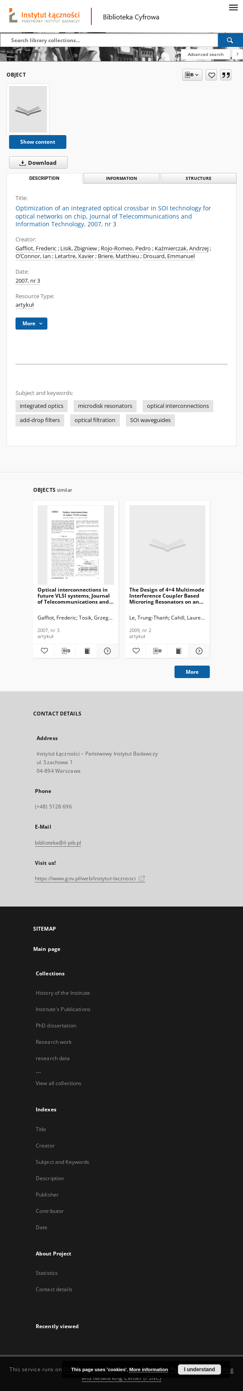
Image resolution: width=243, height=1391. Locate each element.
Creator (45, 1145)
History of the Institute (63, 992)
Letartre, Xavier (74, 256)
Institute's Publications (63, 1009)
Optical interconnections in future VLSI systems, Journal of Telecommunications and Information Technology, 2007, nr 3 (73, 595)
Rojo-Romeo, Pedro (126, 248)
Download (36, 162)
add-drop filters (40, 420)
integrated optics (41, 406)
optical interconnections (178, 406)
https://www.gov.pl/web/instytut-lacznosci (90, 878)
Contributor (50, 1211)
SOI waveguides (150, 420)
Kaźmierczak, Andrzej (182, 248)
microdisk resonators (105, 406)
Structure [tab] (199, 178)
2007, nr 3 (28, 280)
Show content (37, 141)
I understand (199, 1369)
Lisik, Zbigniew (78, 248)
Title (41, 1129)
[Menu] (233, 7)
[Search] (230, 40)
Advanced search (206, 54)
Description (50, 1178)
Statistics (47, 1273)
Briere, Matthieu (118, 256)
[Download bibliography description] (65, 651)
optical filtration (95, 420)
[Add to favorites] (211, 74)
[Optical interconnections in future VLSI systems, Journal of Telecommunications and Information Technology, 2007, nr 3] (76, 545)
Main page (46, 949)
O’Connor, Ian (33, 256)
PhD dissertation (56, 1025)
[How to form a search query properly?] (237, 54)
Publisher (47, 1194)
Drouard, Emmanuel (169, 256)
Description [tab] (44, 178)
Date (41, 1227)
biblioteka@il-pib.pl (58, 842)
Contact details (54, 1289)
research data (53, 1058)
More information (148, 1369)
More (192, 671)
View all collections (58, 1083)
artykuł (25, 304)
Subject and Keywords (62, 1162)
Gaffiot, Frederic (36, 248)
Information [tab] (121, 178)
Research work (54, 1042)
